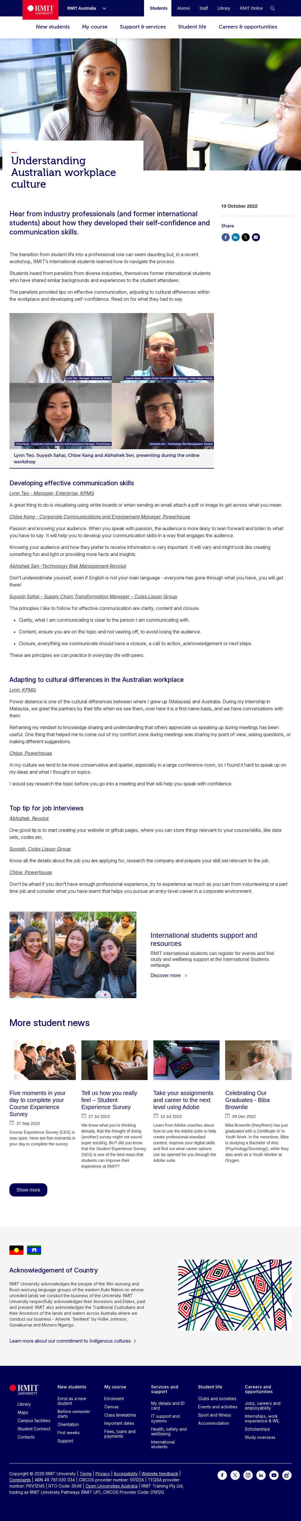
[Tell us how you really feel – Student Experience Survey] (114, 1060)
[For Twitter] (235, 1474)
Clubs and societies (217, 1398)
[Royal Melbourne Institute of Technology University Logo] (40, 10)
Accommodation (213, 1423)
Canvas (111, 1406)
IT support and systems (165, 1418)
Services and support (164, 1389)
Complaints (20, 1479)
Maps (23, 1412)
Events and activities (218, 1406)
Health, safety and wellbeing (169, 1431)
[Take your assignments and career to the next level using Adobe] (186, 1060)
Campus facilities (34, 1420)
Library (24, 1404)
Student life (192, 27)
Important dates (119, 1423)
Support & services (143, 27)
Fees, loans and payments (120, 1434)
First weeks (69, 1432)
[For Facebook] (222, 1474)
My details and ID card (168, 1405)
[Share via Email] (255, 236)
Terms (86, 1473)
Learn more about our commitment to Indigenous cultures (73, 1341)
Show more (28, 1189)
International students (163, 1444)
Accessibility (126, 1473)
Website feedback (160, 1473)
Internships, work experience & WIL (262, 1418)
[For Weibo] (287, 1474)
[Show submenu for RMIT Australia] (102, 8)
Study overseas (260, 1437)
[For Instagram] (248, 1474)
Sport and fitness (214, 1414)
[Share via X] (245, 236)
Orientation (68, 1424)
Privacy (103, 1473)
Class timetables (120, 1414)
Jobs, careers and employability (262, 1405)
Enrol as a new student (72, 1401)
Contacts (26, 1436)
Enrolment (114, 1398)
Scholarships (257, 1429)
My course (95, 27)
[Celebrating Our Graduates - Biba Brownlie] (258, 1060)
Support (65, 1440)
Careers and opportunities (259, 1389)
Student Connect (34, 1428)
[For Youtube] (274, 1474)
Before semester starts (74, 1414)
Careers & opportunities (248, 27)
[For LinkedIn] (261, 1474)
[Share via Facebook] (225, 236)
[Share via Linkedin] (235, 236)
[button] (272, 8)
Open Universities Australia (112, 1485)
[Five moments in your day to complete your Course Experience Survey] (42, 1060)
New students (53, 27)
